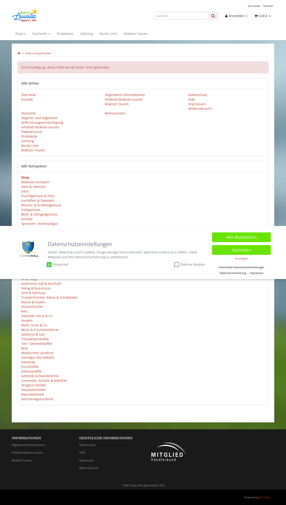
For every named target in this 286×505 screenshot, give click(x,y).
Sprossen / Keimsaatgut (39, 223)
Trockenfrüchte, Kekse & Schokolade (49, 297)
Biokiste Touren (136, 33)
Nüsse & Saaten (33, 302)
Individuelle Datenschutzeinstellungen (241, 266)
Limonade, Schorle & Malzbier (44, 380)
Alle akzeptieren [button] (241, 236)
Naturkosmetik (32, 394)
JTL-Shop (265, 497)
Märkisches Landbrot (37, 353)
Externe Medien (189, 263)
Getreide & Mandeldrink (39, 376)
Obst (25, 191)
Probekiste (65, 33)
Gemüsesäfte (31, 371)
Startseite (254, 6)
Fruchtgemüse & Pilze (38, 196)
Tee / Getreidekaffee (36, 343)
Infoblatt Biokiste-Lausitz (124, 99)
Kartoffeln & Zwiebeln (38, 200)
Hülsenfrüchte (32, 306)
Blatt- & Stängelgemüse (39, 214)
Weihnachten (115, 113)
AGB (191, 99)
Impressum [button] (256, 272)
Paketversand (31, 131)
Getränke (28, 362)
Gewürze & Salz (33, 334)
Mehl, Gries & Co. (34, 325)
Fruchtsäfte (30, 366)
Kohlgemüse (30, 209)
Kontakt (268, 6)
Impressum (197, 104)
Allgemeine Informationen (125, 95)
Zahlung (86, 33)
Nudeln (27, 320)
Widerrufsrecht (200, 108)
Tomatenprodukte (35, 339)
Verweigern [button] (241, 257)
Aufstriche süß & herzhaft (41, 283)
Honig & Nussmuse (36, 288)
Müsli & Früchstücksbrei (39, 330)
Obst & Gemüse (33, 186)
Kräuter (27, 219)
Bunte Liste (108, 33)
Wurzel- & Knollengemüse (41, 205)
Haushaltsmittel (33, 390)
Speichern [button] (241, 249)
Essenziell (57, 263)
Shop (20, 33)
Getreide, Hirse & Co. (37, 316)
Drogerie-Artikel (33, 385)
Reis (24, 311)
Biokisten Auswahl (35, 182)
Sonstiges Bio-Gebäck (37, 357)
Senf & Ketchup (33, 293)
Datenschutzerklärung (233, 272)
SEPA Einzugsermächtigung (42, 122)
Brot (24, 348)
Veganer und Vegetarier (39, 118)
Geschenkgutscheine (37, 399)
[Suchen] (181, 16)
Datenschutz (197, 95)
